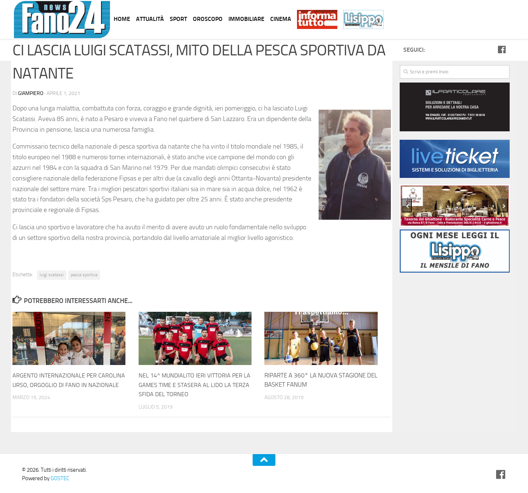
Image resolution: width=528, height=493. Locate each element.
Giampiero (30, 93)
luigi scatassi (52, 274)
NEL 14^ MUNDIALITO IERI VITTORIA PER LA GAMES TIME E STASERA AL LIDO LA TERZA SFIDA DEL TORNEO (196, 384)
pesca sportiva (84, 274)
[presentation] (407, 205)
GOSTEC (59, 477)
